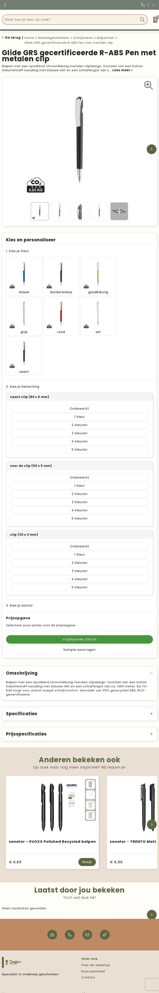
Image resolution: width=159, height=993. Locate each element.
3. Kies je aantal (19, 565)
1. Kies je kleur (17, 251)
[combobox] (70, 20)
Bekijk (87, 821)
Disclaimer (89, 972)
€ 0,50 (116, 821)
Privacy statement (96, 966)
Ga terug (13, 38)
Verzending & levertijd (20, 966)
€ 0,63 (15, 821)
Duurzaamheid (93, 931)
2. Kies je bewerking (22, 346)
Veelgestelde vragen (19, 960)
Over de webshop (95, 925)
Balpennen (105, 38)
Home (29, 38)
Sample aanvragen (79, 609)
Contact (88, 937)
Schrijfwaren (83, 38)
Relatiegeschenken (53, 38)
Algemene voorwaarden (100, 960)
